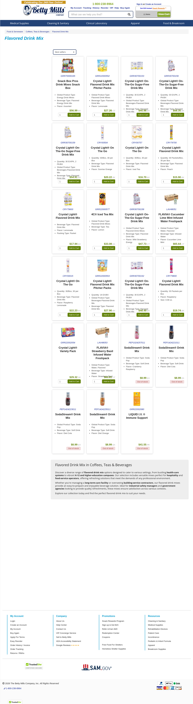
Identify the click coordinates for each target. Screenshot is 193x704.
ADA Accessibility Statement (68, 641)
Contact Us (61, 629)
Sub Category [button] (16, 61)
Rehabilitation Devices (158, 629)
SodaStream (14, 98)
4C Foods (13, 108)
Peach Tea (14, 73)
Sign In (140, 4)
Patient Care (153, 633)
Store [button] (12, 143)
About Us (60, 621)
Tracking (87, 8)
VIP (111, 8)
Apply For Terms (17, 637)
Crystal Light (14, 88)
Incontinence (153, 637)
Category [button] (14, 158)
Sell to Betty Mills (63, 637)
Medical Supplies (19, 23)
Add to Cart (74, 115)
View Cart (163, 14)
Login (12, 621)
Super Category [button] (17, 127)
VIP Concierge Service (66, 633)
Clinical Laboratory (96, 23)
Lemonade (14, 70)
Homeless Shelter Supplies (114, 649)
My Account (76, 8)
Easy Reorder (16, 641)
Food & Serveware (15, 31)
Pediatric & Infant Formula (159, 641)
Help (117, 8)
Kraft (11, 91)
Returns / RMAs (17, 653)
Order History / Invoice (20, 645)
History (96, 8)
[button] (15, 701)
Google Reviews (63, 645)
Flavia (11, 102)
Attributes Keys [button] (17, 230)
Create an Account (153, 4)
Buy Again (125, 8)
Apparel (135, 23)
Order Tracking (16, 649)
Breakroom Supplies (157, 649)
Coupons (106, 637)
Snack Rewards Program (113, 621)
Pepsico (12, 95)
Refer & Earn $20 (109, 629)
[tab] (27, 61)
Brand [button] (12, 82)
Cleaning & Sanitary (58, 23)
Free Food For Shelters (112, 645)
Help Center (61, 625)
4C (10, 105)
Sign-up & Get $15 (110, 625)
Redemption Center (110, 633)
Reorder (104, 8)
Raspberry (13, 66)
